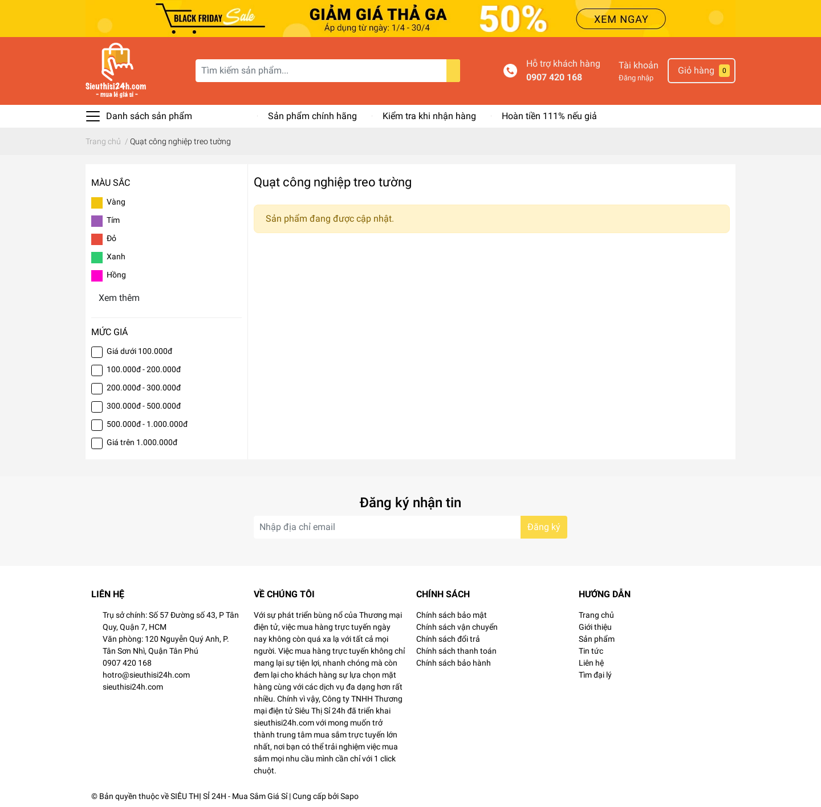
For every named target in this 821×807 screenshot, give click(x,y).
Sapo (349, 796)
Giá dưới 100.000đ (139, 351)
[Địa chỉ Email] (410, 527)
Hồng (116, 274)
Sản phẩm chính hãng (312, 116)
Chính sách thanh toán (456, 650)
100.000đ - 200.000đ (144, 369)
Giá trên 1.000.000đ (142, 442)
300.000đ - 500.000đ (144, 405)
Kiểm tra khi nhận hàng (429, 116)
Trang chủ (596, 614)
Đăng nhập (636, 78)
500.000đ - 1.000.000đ (147, 424)
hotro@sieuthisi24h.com (146, 674)
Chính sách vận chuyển (457, 626)
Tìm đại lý (595, 674)
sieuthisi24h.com (133, 686)
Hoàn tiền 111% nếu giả (549, 116)
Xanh (116, 256)
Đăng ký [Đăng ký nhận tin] (543, 526)
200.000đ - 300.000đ (144, 387)
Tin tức (591, 650)
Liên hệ (591, 662)
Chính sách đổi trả (448, 638)
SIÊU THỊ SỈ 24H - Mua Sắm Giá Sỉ (228, 796)
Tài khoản (639, 65)
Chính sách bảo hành (453, 662)
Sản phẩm (597, 638)
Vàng (116, 201)
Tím (113, 220)
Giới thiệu (595, 626)
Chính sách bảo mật (451, 614)
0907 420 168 (554, 77)
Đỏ (111, 238)
